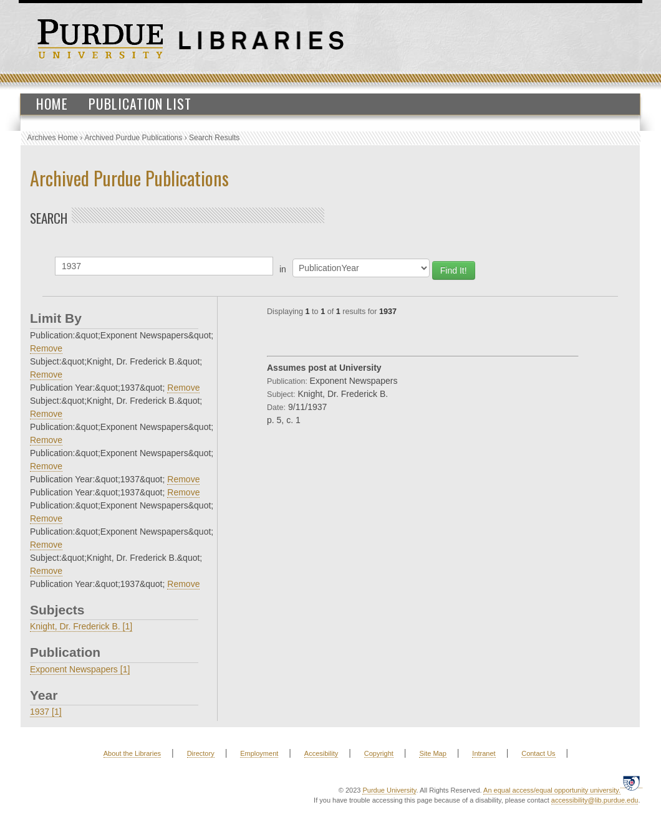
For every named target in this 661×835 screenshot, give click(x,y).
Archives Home (52, 137)
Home (52, 103)
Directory (201, 753)
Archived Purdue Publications (134, 137)
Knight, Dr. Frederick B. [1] (81, 626)
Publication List (140, 103)
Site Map (432, 753)
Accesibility (321, 753)
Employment (259, 753)
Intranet (483, 753)
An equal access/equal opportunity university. (551, 790)
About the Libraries (132, 753)
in (282, 269)
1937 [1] (46, 712)
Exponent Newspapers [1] (80, 669)
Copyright (378, 753)
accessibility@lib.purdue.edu (595, 800)
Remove (46, 348)
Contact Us (538, 753)
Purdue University (389, 790)
